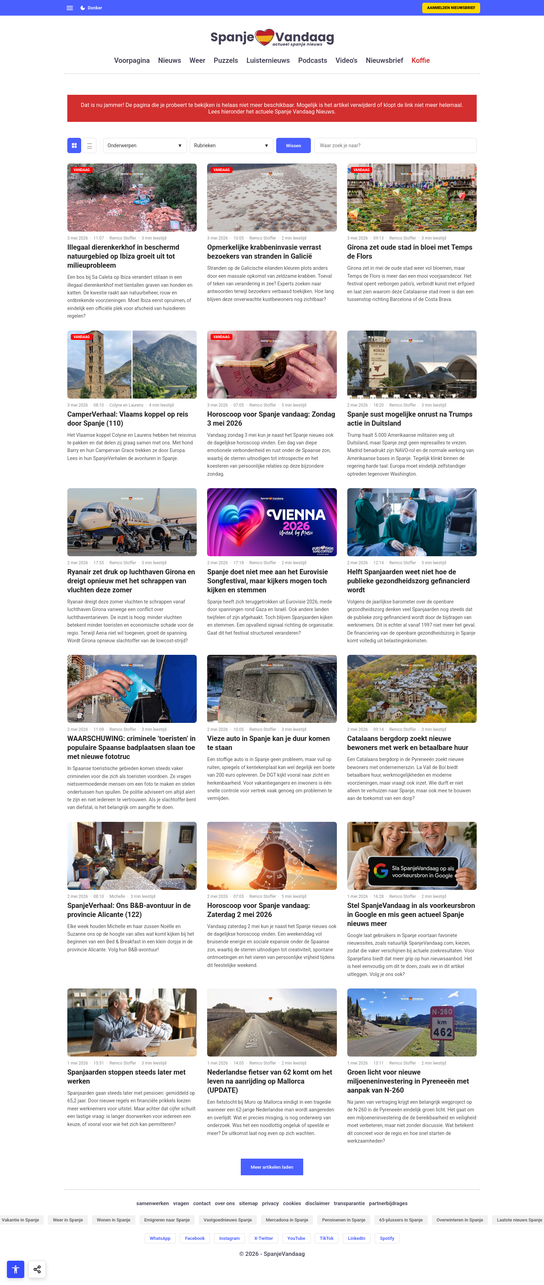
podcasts (313, 60)
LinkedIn (356, 1238)
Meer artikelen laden (272, 1167)
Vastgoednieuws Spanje (228, 1220)
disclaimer (317, 1203)
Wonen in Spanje (113, 1220)
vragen (181, 1203)
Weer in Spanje (68, 1220)
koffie (420, 60)
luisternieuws (268, 60)
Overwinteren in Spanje (460, 1220)
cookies (292, 1203)
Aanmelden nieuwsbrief (451, 8)
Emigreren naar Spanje (167, 1220)
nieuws (169, 60)
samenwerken (152, 1203)
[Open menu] (70, 8)
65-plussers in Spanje (401, 1220)
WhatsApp (160, 1238)
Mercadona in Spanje (287, 1220)
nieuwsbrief (384, 60)
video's (346, 60)
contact (202, 1203)
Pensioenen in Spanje (343, 1220)
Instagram (229, 1238)
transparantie (349, 1203)
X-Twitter (263, 1238)
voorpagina (132, 60)
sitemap (248, 1203)
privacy (270, 1203)
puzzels (226, 60)
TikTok (326, 1238)
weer (197, 60)
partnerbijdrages (388, 1203)
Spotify (387, 1238)
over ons (225, 1203)
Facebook (195, 1238)
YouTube (296, 1238)
